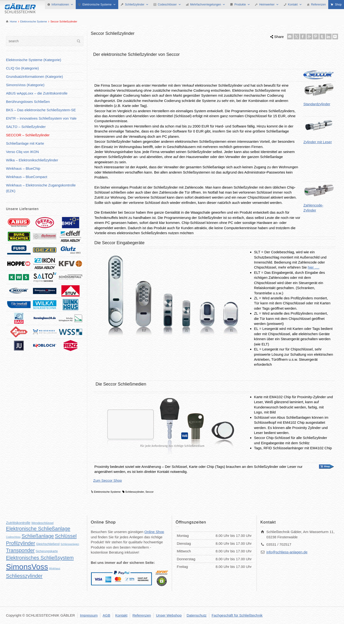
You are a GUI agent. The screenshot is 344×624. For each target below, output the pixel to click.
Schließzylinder (137, 4)
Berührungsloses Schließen (28, 102)
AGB (106, 615)
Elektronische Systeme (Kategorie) (33, 60)
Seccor (149, 491)
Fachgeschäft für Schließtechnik (237, 615)
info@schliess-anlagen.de (286, 552)
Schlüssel (66, 536)
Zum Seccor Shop (107, 480)
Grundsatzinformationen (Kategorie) (34, 76)
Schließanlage (38, 536)
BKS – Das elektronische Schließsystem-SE (41, 110)
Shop (338, 4)
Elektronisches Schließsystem (40, 558)
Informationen (62, 4)
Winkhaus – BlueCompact (26, 177)
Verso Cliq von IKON (22, 152)
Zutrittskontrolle (18, 523)
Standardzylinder (318, 94)
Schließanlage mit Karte (25, 143)
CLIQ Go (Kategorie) (22, 68)
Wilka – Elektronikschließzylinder (32, 160)
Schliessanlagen (70, 544)
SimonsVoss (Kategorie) (25, 85)
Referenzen (318, 4)
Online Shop (154, 532)
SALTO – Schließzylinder (26, 127)
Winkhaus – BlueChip (23, 168)
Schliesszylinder (134, 491)
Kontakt (295, 4)
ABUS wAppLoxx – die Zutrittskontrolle (37, 93)
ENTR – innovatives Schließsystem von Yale (41, 118)
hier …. (313, 267)
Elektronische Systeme (99, 4)
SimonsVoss (27, 566)
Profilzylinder (20, 543)
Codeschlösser (169, 4)
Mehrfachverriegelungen (207, 4)
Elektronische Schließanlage (38, 529)
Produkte (242, 4)
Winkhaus (54, 568)
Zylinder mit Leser (318, 131)
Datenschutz (196, 615)
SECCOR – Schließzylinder (28, 135)
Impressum (89, 615)
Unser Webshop (169, 615)
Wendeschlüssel (42, 523)
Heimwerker (269, 4)
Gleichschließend (47, 544)
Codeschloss (13, 536)
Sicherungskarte (47, 551)
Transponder (20, 550)
